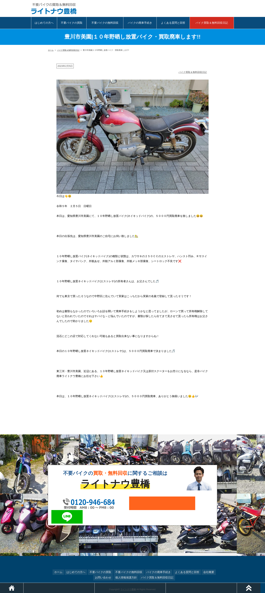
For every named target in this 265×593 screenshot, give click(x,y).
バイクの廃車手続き (140, 22)
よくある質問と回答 (173, 22)
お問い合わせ (103, 563)
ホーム (51, 50)
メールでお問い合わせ (151, 503)
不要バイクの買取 (71, 22)
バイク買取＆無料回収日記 (212, 22)
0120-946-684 (181, 9)
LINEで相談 (227, 9)
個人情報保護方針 (126, 563)
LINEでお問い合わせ (201, 503)
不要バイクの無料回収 (104, 22)
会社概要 (208, 558)
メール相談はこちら (213, 9)
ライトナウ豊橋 (128, 575)
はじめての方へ (44, 22)
